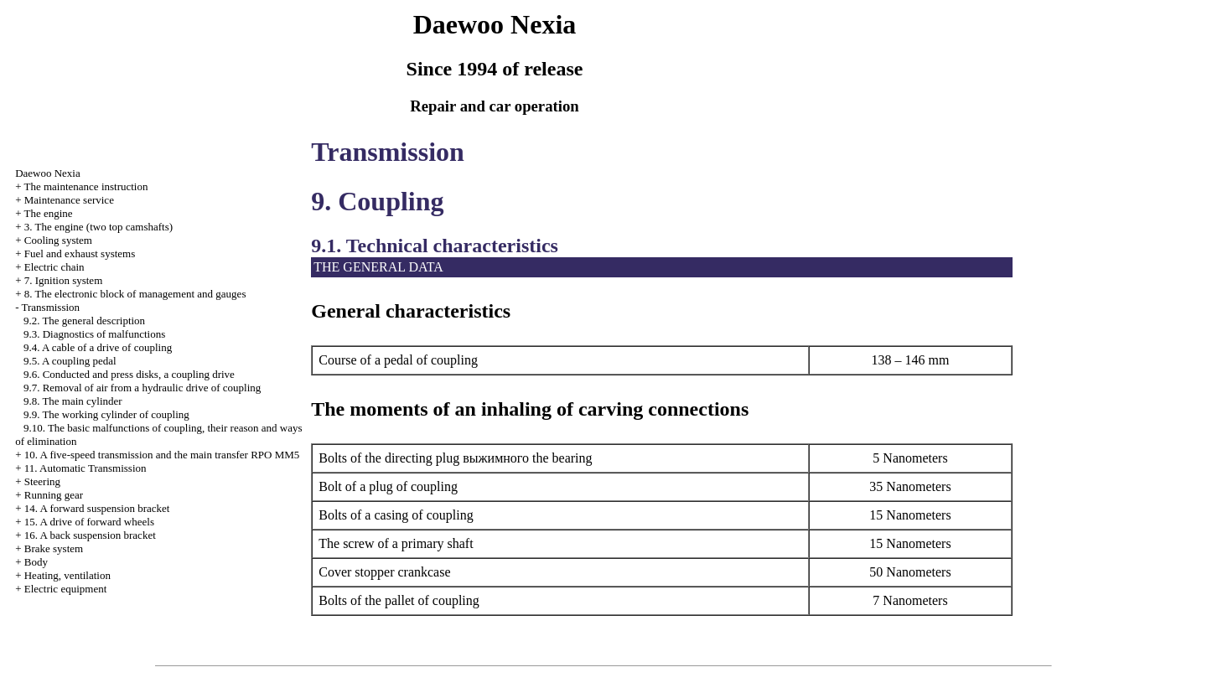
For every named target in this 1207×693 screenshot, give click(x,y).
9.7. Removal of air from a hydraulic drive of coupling (142, 387)
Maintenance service (69, 200)
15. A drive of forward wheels (89, 521)
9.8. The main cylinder (72, 401)
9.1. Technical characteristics (434, 245)
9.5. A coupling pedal (70, 360)
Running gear (53, 495)
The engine (47, 213)
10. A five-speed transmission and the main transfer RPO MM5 (162, 454)
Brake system (53, 548)
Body (36, 562)
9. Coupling (377, 201)
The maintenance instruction (85, 186)
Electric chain (54, 267)
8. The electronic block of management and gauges (135, 293)
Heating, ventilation (67, 575)
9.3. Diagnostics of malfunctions (94, 334)
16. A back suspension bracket (90, 535)
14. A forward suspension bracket (97, 508)
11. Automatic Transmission (85, 468)
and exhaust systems (80, 253)
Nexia (47, 173)
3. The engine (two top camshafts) (98, 226)
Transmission (50, 307)
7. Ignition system (63, 280)
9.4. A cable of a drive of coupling (97, 347)
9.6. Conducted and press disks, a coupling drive (129, 374)
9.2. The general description (84, 320)
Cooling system (58, 240)
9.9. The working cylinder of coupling (106, 414)
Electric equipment (65, 588)
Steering (42, 481)
